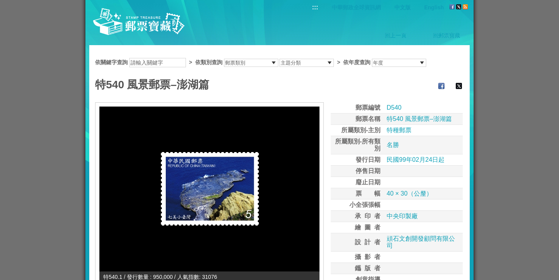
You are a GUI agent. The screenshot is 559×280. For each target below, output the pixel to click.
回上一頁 (395, 35)
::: (315, 7)
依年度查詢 (356, 62)
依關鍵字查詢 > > (260, 62)
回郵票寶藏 (446, 35)
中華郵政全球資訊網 (356, 7)
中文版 (402, 7)
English (434, 7)
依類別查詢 (208, 62)
